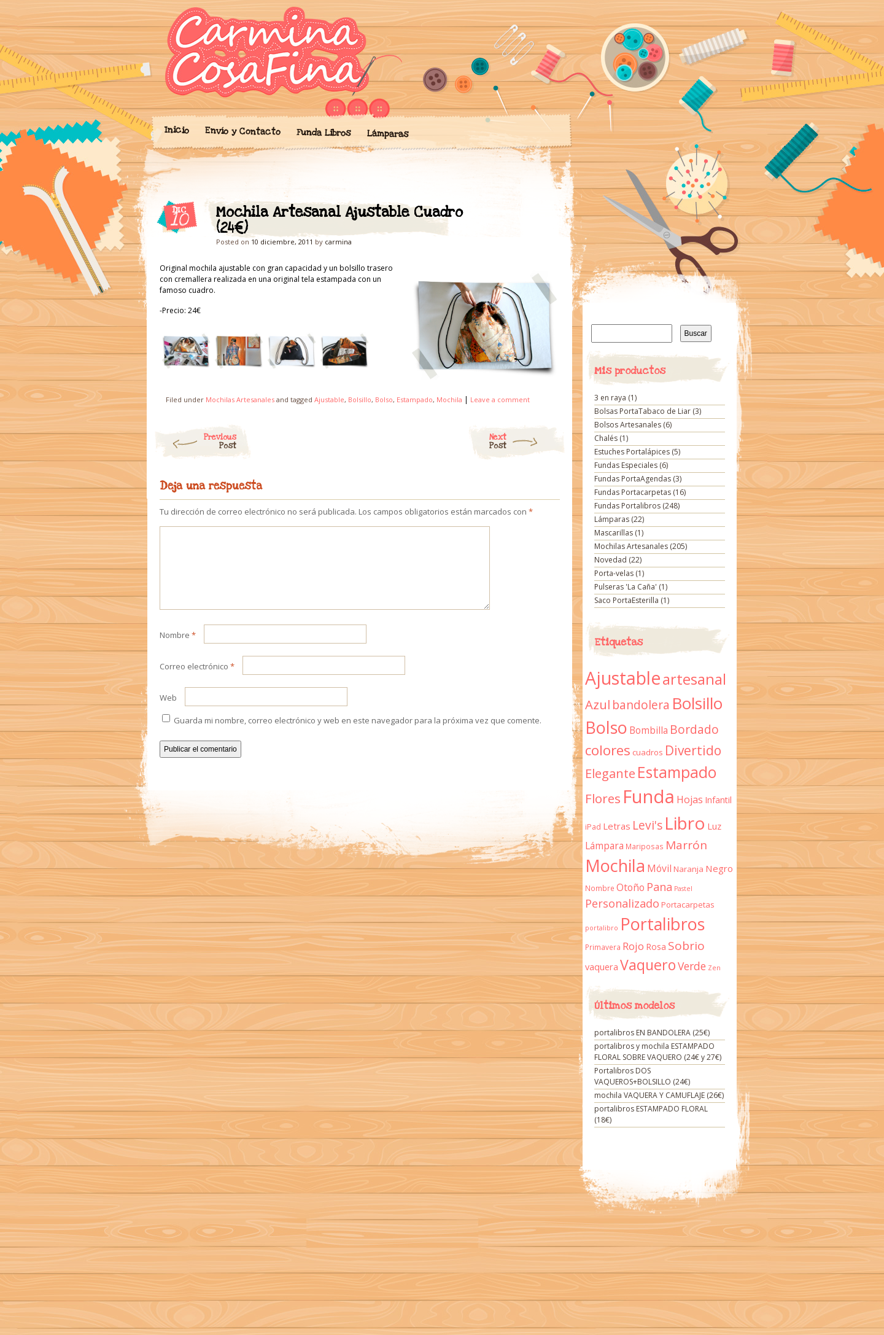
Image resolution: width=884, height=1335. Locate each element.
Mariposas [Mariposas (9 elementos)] (645, 846)
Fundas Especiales (625, 465)
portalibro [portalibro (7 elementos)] (601, 928)
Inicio (176, 130)
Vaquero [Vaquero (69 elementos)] (648, 965)
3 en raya (610, 397)
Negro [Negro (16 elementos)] (719, 868)
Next (527, 441)
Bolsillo (359, 399)
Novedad (610, 560)
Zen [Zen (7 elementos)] (714, 967)
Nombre (178, 649)
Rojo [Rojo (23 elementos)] (633, 946)
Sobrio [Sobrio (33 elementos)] (686, 946)
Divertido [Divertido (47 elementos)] (693, 750)
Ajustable (329, 399)
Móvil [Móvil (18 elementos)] (659, 868)
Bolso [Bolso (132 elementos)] (606, 727)
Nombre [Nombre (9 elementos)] (600, 888)
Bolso (384, 399)
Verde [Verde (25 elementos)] (692, 966)
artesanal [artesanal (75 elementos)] (694, 679)
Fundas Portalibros (627, 505)
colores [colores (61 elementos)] (607, 750)
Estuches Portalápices (632, 451)
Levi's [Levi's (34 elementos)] (647, 825)
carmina (338, 241)
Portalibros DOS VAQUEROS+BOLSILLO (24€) (642, 1076)
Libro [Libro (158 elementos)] (684, 823)
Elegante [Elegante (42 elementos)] (610, 773)
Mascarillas (613, 532)
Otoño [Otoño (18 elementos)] (630, 887)
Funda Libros (323, 132)
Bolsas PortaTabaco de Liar (642, 411)
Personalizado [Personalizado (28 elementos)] (622, 903)
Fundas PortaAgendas (632, 478)
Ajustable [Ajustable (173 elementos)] (623, 678)
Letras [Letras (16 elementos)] (616, 826)
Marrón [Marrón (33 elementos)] (686, 845)
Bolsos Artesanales (627, 424)
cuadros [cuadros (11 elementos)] (647, 752)
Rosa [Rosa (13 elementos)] (656, 946)
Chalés (606, 438)
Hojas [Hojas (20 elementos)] (690, 799)
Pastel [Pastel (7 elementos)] (683, 888)
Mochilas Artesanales (240, 399)
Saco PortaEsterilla (626, 600)
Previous (194, 441)
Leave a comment (500, 399)
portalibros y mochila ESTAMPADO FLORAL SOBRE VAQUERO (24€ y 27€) (657, 1051)
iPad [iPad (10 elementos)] (593, 827)
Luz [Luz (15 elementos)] (714, 826)
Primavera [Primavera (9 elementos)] (603, 947)
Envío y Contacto (242, 131)
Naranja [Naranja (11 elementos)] (688, 868)
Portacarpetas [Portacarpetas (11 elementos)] (688, 904)
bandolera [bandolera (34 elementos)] (641, 705)
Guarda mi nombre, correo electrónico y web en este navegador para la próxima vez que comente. (357, 735)
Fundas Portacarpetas (632, 492)
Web (168, 712)
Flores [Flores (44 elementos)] (603, 798)
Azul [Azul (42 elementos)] (597, 704)
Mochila (449, 399)
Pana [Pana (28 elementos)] (659, 886)
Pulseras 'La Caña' (625, 587)
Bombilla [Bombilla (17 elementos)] (648, 730)
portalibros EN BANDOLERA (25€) (652, 1032)
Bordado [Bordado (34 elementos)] (694, 730)
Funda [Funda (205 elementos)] (648, 796)
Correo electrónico (197, 681)
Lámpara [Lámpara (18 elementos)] (604, 845)
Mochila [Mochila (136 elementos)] (615, 865)
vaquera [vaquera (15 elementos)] (601, 966)
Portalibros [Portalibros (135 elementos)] (662, 924)
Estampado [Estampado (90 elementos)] (676, 772)
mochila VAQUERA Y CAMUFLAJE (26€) (659, 1095)
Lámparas (387, 134)
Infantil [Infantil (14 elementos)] (718, 800)
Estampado (415, 399)
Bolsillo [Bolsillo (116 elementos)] (697, 703)
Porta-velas (614, 573)
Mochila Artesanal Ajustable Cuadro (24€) (540, 215)
